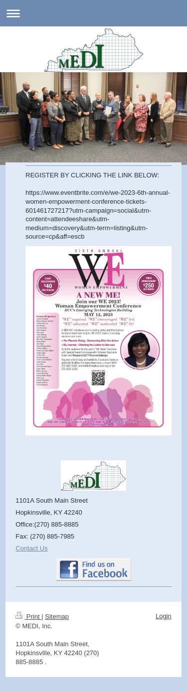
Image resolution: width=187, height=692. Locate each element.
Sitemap (57, 616)
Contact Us (31, 548)
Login (164, 616)
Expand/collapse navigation (93, 13)
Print (28, 616)
